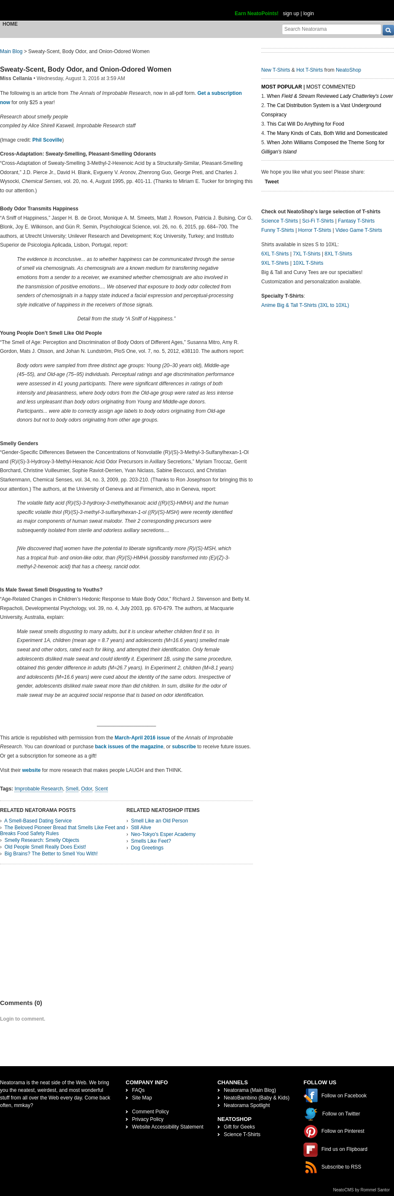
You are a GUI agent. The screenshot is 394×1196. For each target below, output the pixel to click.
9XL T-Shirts (275, 263)
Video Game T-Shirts (358, 230)
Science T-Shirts (279, 221)
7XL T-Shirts (306, 254)
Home (10, 24)
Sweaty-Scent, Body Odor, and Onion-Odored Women (86, 69)
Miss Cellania (16, 78)
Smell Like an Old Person (159, 821)
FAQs (138, 1090)
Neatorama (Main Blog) (250, 1090)
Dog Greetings (147, 848)
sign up (291, 13)
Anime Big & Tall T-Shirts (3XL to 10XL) (305, 305)
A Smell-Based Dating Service (38, 821)
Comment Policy (150, 1112)
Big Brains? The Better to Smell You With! (51, 854)
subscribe (184, 747)
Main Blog (11, 51)
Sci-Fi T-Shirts (318, 221)
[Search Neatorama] (331, 29)
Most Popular (281, 87)
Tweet (272, 182)
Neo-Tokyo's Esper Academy (163, 834)
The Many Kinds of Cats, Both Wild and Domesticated (327, 133)
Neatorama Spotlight (247, 1105)
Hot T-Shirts (309, 70)
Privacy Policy (147, 1119)
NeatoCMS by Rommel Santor (361, 1190)
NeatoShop (348, 70)
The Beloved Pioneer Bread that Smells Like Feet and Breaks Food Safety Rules (62, 830)
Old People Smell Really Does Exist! (45, 847)
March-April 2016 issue (143, 738)
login (308, 13)
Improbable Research (38, 789)
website (31, 770)
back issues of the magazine (129, 747)
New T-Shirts (275, 70)
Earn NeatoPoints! (257, 13)
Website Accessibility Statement (167, 1127)
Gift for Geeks (239, 1127)
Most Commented (330, 87)
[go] (388, 30)
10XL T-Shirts (308, 263)
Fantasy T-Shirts (356, 221)
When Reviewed (330, 96)
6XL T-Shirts (275, 254)
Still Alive (141, 827)
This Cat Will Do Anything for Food (305, 124)
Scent (101, 789)
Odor (86, 789)
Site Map (142, 1098)
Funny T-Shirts (277, 230)
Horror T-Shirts (314, 230)
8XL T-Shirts (338, 254)
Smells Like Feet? (151, 841)
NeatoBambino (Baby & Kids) (256, 1098)
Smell (72, 789)
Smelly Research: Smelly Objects (42, 840)
